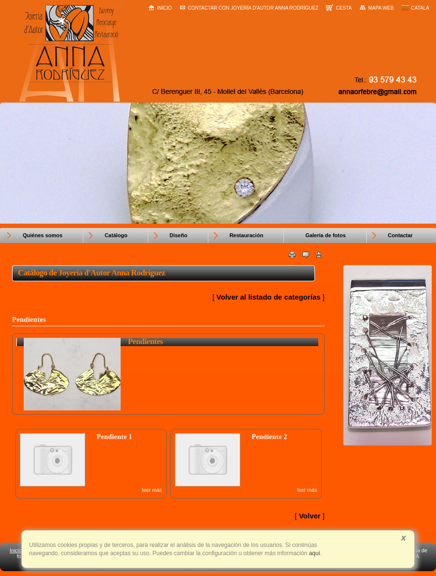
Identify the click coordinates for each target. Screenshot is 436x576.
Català (415, 8)
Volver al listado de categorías (269, 297)
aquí (313, 553)
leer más (152, 490)
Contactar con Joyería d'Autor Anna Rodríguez (249, 8)
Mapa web (376, 8)
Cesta (339, 7)
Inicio (160, 7)
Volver (310, 516)
